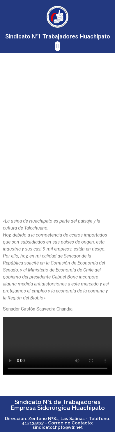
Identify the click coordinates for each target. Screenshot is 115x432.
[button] (57, 46)
